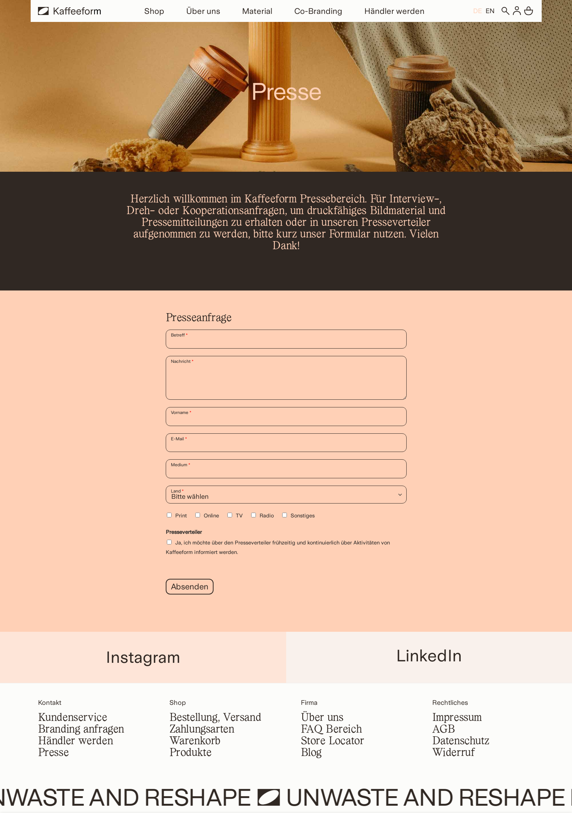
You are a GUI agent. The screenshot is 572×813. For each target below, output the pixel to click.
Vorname (181, 412)
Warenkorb (195, 741)
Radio (267, 515)
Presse (53, 753)
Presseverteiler (184, 532)
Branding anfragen (81, 730)
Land (177, 491)
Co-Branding (318, 11)
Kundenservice (72, 718)
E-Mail (179, 438)
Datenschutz (461, 741)
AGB (443, 730)
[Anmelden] (517, 10)
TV (239, 515)
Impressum (457, 718)
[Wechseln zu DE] (477, 10)
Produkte (190, 753)
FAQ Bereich (331, 730)
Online (211, 515)
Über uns (203, 11)
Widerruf (453, 753)
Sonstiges (303, 515)
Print (181, 515)
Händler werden (394, 11)
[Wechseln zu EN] (490, 10)
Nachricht (182, 361)
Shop (154, 11)
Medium (180, 464)
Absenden (190, 586)
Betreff (179, 335)
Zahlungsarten (201, 730)
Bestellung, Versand (215, 718)
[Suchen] (505, 10)
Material (257, 11)
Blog (311, 753)
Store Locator (332, 741)
